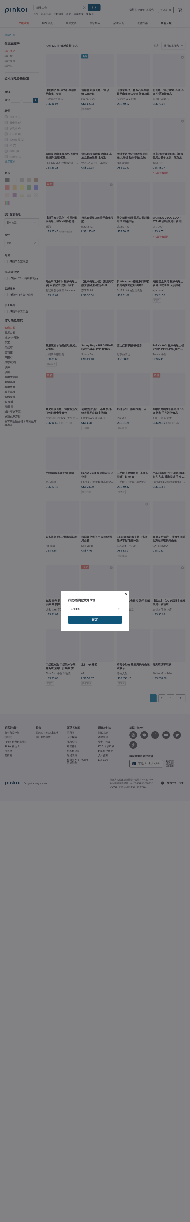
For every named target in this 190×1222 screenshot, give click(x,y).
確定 (95, 619)
